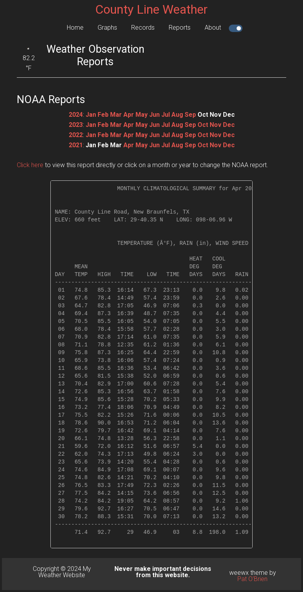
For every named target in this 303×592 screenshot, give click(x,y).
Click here (30, 165)
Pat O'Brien (252, 579)
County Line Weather (151, 9)
